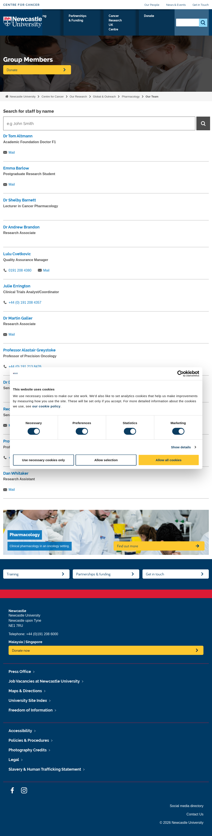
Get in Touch (201, 4)
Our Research (53, 23)
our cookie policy (46, 406)
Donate (162, 20)
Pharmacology (130, 96)
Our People (151, 4)
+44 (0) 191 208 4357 (25, 302)
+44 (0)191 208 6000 (42, 634)
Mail (12, 152)
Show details (181, 447)
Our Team (152, 96)
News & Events (176, 4)
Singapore (33, 642)
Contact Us (195, 814)
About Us (73, 23)
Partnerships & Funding (115, 23)
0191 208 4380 (20, 270)
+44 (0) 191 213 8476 (25, 366)
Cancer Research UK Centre (141, 28)
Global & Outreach (104, 96)
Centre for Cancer (21, 4)
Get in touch (155, 574)
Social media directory (186, 806)
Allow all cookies (169, 460)
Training (91, 20)
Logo (22, 27)
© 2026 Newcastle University (181, 822)
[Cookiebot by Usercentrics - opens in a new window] (180, 373)
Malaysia (16, 642)
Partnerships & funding (93, 574)
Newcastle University (22, 96)
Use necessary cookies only (43, 460)
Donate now (21, 650)
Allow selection (106, 460)
